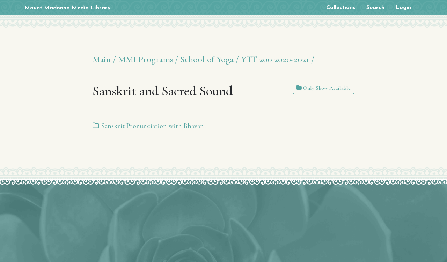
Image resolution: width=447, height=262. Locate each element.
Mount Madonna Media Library (67, 8)
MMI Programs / (148, 59)
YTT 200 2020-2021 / (277, 59)
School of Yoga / (209, 59)
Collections (340, 7)
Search (375, 7)
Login (403, 7)
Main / (104, 59)
